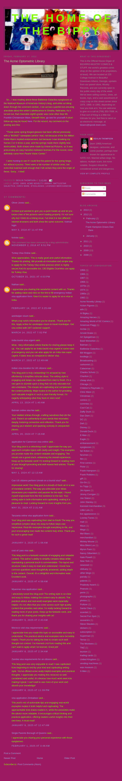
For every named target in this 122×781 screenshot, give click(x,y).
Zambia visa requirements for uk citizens (32, 659)
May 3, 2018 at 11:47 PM (27, 230)
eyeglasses (37, 186)
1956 (82, 270)
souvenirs (85, 620)
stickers (84, 628)
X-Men (83, 671)
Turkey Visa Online (21, 253)
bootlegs (84, 356)
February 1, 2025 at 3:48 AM (31, 746)
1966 (82, 274)
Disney (83, 427)
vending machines (89, 663)
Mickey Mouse (87, 541)
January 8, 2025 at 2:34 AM (30, 651)
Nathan (15, 284)
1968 (82, 282)
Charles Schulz (87, 372)
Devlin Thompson (103, 139)
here (30, 121)
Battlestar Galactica (90, 348)
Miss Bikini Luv (87, 545)
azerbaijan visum (20, 316)
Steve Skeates (87, 624)
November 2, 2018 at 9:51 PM (31, 245)
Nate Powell (86, 557)
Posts (86, 188)
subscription (86, 632)
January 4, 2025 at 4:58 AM (30, 581)
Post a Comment (12, 753)
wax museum (86, 667)
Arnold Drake (86, 333)
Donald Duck (86, 431)
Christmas (85, 396)
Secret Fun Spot (88, 616)
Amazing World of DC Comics (95, 321)
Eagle (83, 439)
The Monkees (87, 643)
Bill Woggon (86, 352)
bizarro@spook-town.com (93, 125)
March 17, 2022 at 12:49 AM (30, 360)
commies (84, 403)
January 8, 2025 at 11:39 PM (30, 690)
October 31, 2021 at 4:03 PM (31, 276)
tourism (84, 651)
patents (84, 580)
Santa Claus (86, 608)
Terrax (83, 639)
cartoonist (85, 364)
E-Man (83, 435)
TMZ (82, 647)
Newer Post (9, 758)
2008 (86, 255)
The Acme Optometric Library (100, 222)
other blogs (85, 573)
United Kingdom (88, 659)
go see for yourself (55, 117)
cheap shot (85, 380)
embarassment (87, 443)
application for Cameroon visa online (30, 441)
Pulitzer (84, 604)
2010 (86, 246)
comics (83, 400)
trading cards (86, 655)
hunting (16, 161)
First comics (86, 463)
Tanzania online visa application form (30, 515)
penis (82, 592)
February (91, 218)
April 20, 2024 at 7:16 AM (28, 434)
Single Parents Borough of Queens (29, 733)
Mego (83, 529)
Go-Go (83, 482)
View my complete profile (95, 174)
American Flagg (88, 325)
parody (83, 576)
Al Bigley (84, 313)
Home (40, 758)
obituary (84, 569)
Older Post (69, 758)
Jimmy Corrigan (88, 494)
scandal (84, 612)
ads (82, 309)
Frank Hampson (88, 470)
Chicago (84, 384)
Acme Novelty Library (39, 183)
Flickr (82, 466)
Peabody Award (88, 584)
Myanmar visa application (24, 589)
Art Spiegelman (87, 337)
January (90, 236)
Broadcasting (86, 360)
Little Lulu (85, 510)
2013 (86, 210)
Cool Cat (84, 407)
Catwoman (85, 368)
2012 (86, 214)
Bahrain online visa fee (23, 410)
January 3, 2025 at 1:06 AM (30, 542)
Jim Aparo (85, 490)
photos (83, 600)
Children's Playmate (90, 388)
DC (81, 419)
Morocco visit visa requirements (27, 627)
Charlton (84, 376)
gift (81, 478)
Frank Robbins (87, 474)
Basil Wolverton (88, 341)
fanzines (84, 455)
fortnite (15, 237)
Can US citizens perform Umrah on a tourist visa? (36, 480)
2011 (86, 241)
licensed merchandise (59, 186)
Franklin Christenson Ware (17, 117)
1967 (82, 278)
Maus (83, 525)
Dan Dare (85, 415)
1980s (23, 183)
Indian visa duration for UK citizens (29, 368)
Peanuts (84, 588)
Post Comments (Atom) (29, 764)
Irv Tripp (84, 486)
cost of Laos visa (20, 550)
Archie (83, 329)
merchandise (86, 537)
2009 (86, 250)
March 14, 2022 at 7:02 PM (29, 332)
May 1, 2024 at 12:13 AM (27, 472)
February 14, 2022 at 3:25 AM (31, 308)
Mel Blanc (85, 533)
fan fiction (85, 451)
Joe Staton (85, 498)
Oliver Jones (18, 202)
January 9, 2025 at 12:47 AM (30, 725)
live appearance (88, 514)
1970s (16, 183)
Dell (82, 423)
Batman (84, 344)
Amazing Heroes (88, 317)
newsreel (84, 565)
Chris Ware (23, 186)
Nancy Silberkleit (88, 553)
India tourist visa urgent (23, 340)
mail (82, 521)
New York (85, 561)
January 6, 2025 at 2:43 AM (30, 620)
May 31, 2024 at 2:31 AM (27, 507)
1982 (82, 297)
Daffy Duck (85, 411)
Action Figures (87, 305)
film (82, 459)
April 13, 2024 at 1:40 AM (28, 402)
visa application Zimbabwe (25, 698)
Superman (85, 636)
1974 (82, 290)
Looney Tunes (87, 518)
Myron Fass (86, 549)
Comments (89, 194)
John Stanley (86, 502)
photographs (86, 596)
